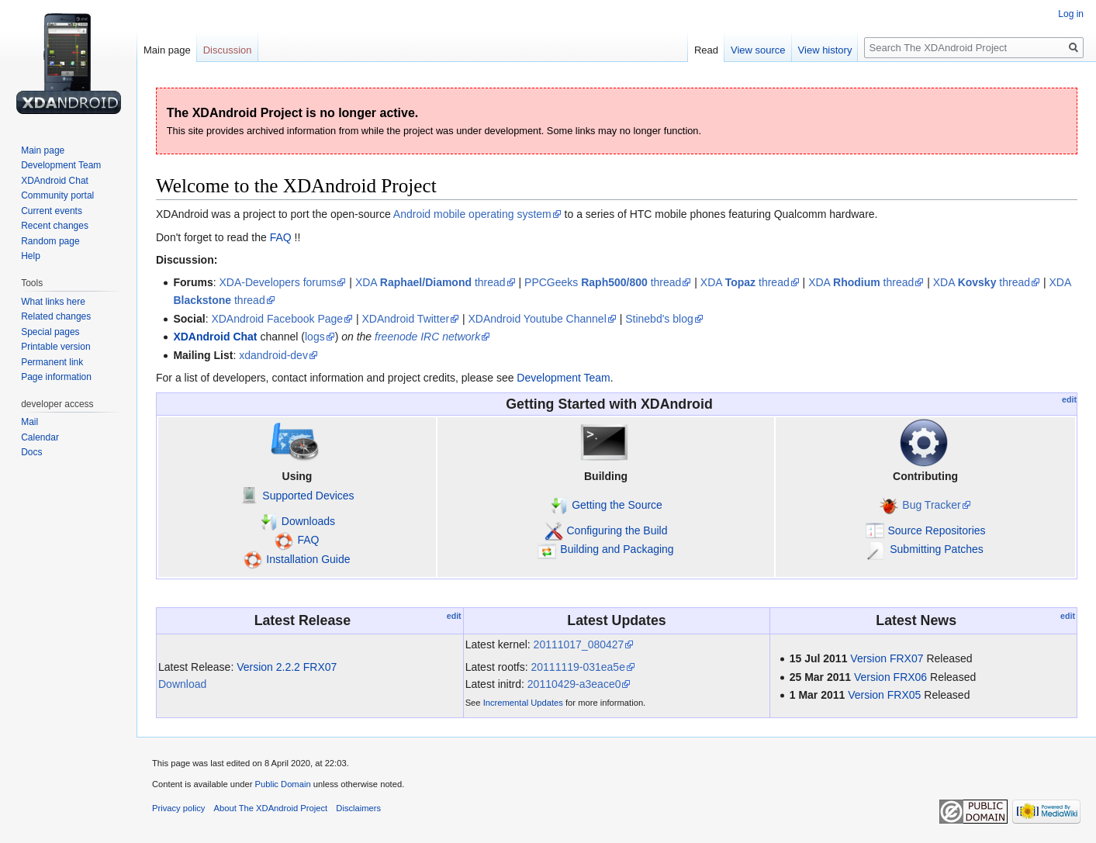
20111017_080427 (579, 644)
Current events (51, 211)
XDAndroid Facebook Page (277, 319)
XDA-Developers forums (278, 282)
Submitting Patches (937, 549)
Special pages (50, 331)
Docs (31, 452)
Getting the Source (617, 505)
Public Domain (282, 784)
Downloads (308, 521)
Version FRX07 (886, 658)
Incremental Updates (523, 702)
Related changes (56, 316)
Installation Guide (308, 559)
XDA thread (430, 282)
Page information (56, 376)
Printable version (55, 346)
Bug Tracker (931, 505)
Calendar (40, 437)
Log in (1071, 14)
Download (182, 684)
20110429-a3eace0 (574, 684)
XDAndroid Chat (215, 336)
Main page (167, 50)
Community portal (57, 195)
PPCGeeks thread (602, 282)
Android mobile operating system (472, 214)
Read (706, 50)
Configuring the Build (617, 530)
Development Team (563, 377)
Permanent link (52, 362)
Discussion (227, 50)
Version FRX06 (890, 677)
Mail (29, 421)
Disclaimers (358, 808)
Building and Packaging (616, 549)
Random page (50, 241)
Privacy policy (178, 808)
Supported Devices (308, 495)
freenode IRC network (427, 336)
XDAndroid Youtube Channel (537, 319)
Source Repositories (937, 530)
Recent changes (54, 225)
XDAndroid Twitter (406, 319)
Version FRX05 (884, 695)
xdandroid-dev (273, 355)
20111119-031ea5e (577, 667)
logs (315, 336)
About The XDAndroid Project (271, 808)
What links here (53, 301)
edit (1069, 399)
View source (758, 50)
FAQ (281, 237)
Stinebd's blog (659, 319)
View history (825, 50)
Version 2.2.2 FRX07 (287, 667)
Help (30, 255)
